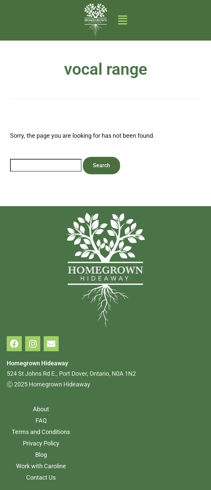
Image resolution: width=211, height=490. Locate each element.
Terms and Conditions (41, 431)
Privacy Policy (41, 443)
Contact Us (41, 477)
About (41, 409)
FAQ (41, 420)
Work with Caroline (41, 466)
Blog (41, 454)
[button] (122, 20)
